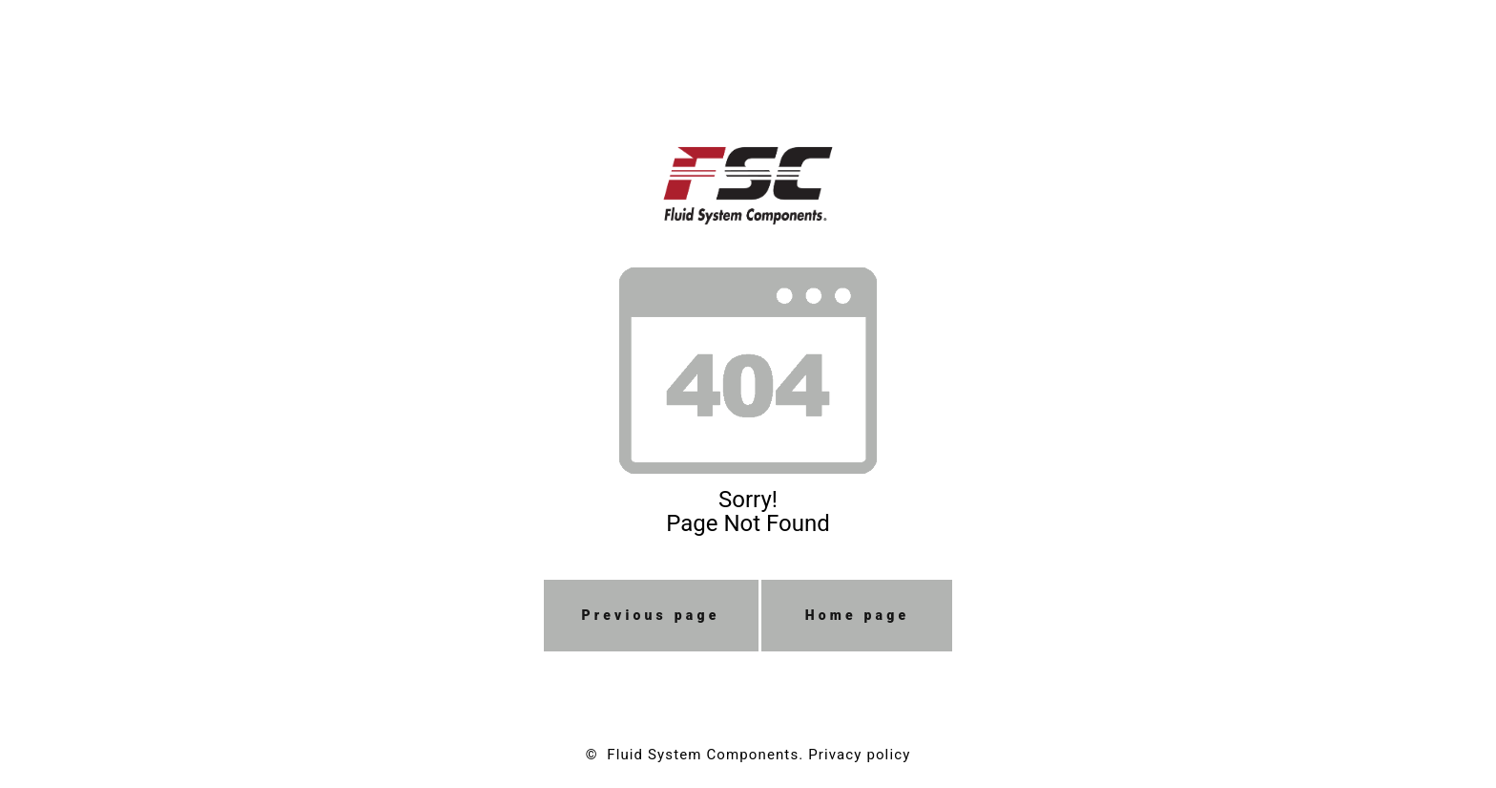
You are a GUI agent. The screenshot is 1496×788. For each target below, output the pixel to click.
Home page (857, 615)
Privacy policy (859, 754)
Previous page (651, 615)
